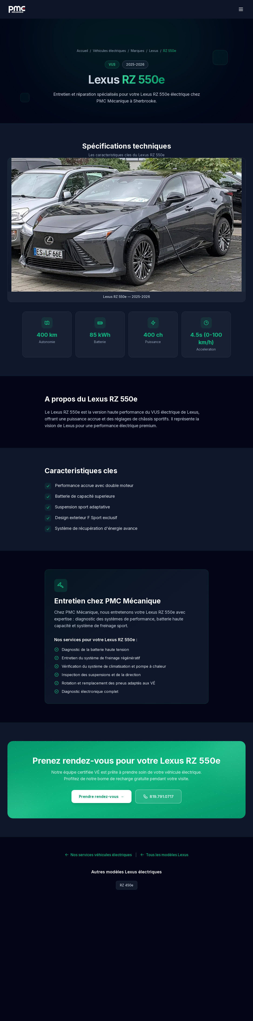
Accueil (82, 51)
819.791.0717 (158, 796)
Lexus (153, 51)
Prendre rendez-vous (101, 796)
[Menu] (241, 9)
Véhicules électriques (109, 51)
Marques (137, 51)
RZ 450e (126, 885)
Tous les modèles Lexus (164, 854)
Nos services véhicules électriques (98, 854)
